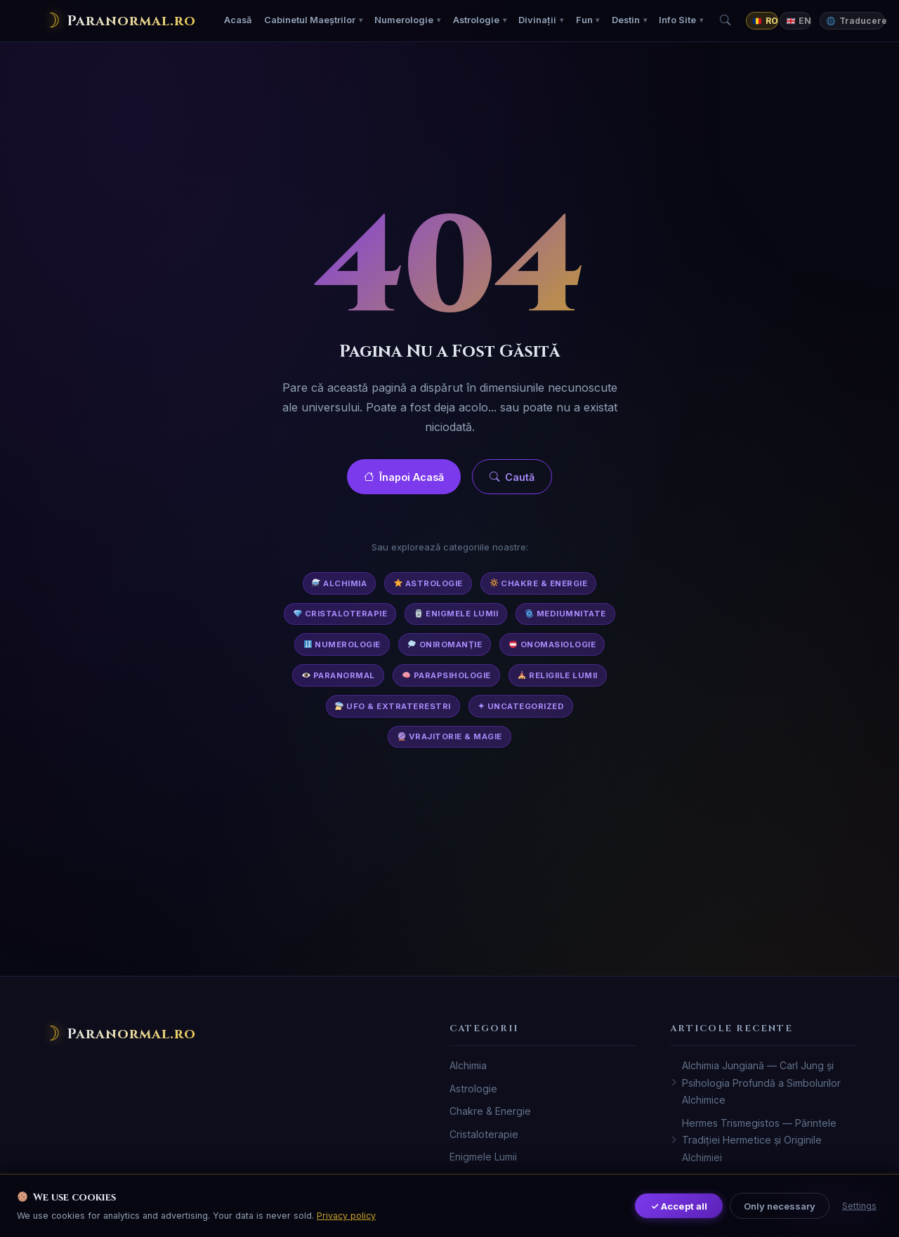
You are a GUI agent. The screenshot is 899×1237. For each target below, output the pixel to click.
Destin (626, 20)
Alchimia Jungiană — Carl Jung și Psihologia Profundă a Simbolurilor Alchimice (755, 1082)
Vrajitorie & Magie (450, 736)
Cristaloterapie (340, 613)
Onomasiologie (552, 644)
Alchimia (339, 583)
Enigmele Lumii (456, 613)
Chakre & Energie (539, 583)
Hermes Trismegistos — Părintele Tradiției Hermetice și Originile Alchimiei (753, 1140)
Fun (584, 20)
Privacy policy (346, 1215)
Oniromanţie (445, 644)
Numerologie (403, 20)
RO (765, 20)
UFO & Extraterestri (392, 706)
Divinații (537, 20)
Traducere (856, 20)
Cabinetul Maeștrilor (309, 20)
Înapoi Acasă (404, 477)
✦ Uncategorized (521, 706)
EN (799, 20)
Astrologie (476, 20)
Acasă (237, 20)
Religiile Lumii (557, 675)
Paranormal (338, 675)
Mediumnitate (565, 613)
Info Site (677, 20)
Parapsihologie (446, 675)
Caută (512, 477)
